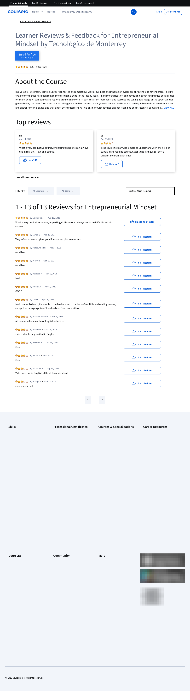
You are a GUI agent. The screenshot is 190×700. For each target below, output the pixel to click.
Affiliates (102, 546)
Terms (101, 512)
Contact (102, 532)
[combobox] (95, 12)
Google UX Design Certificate (67, 458)
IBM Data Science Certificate (67, 473)
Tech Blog (58, 527)
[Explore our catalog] (38, 12)
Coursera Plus (15, 527)
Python (11, 469)
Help (100, 522)
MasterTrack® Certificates (21, 537)
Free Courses (15, 571)
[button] (50, 12)
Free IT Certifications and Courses (159, 461)
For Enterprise (15, 546)
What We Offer (15, 507)
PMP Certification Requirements (158, 476)
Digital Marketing (16, 450)
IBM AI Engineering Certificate (67, 463)
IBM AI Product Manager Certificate (70, 468)
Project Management (18, 464)
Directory (102, 541)
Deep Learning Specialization (112, 450)
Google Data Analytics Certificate (69, 440)
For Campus (14, 556)
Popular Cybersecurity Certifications (160, 481)
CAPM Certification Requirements (159, 435)
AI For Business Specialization (112, 435)
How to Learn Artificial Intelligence (159, 471)
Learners (57, 502)
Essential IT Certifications (155, 456)
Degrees (12, 541)
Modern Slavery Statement (111, 551)
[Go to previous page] (88, 400)
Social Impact (14, 566)
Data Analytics (15, 445)
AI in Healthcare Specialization (112, 445)
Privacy (101, 517)
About (11, 502)
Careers (12, 517)
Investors (103, 507)
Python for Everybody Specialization (116, 481)
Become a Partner (17, 561)
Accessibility (104, 527)
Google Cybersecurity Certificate (69, 435)
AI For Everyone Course (109, 440)
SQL (10, 474)
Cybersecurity (15, 440)
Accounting (13, 430)
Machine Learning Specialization (113, 468)
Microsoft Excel (15, 460)
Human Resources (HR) (19, 455)
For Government (16, 551)
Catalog (12, 522)
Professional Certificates (20, 532)
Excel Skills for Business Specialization (109, 456)
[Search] (134, 12)
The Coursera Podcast (64, 522)
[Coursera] (18, 11)
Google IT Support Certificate (67, 445)
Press (101, 502)
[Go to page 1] (95, 400)
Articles (102, 537)
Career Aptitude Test (153, 430)
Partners (57, 507)
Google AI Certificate (63, 430)
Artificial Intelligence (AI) (20, 435)
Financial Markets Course (110, 463)
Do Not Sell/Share (106, 556)
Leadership (13, 512)
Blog (55, 517)
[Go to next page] (102, 400)
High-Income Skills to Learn (156, 466)
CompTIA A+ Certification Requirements (155, 442)
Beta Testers (59, 512)
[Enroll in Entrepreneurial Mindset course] (27, 56)
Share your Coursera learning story (25, 575)
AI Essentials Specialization (111, 430)
